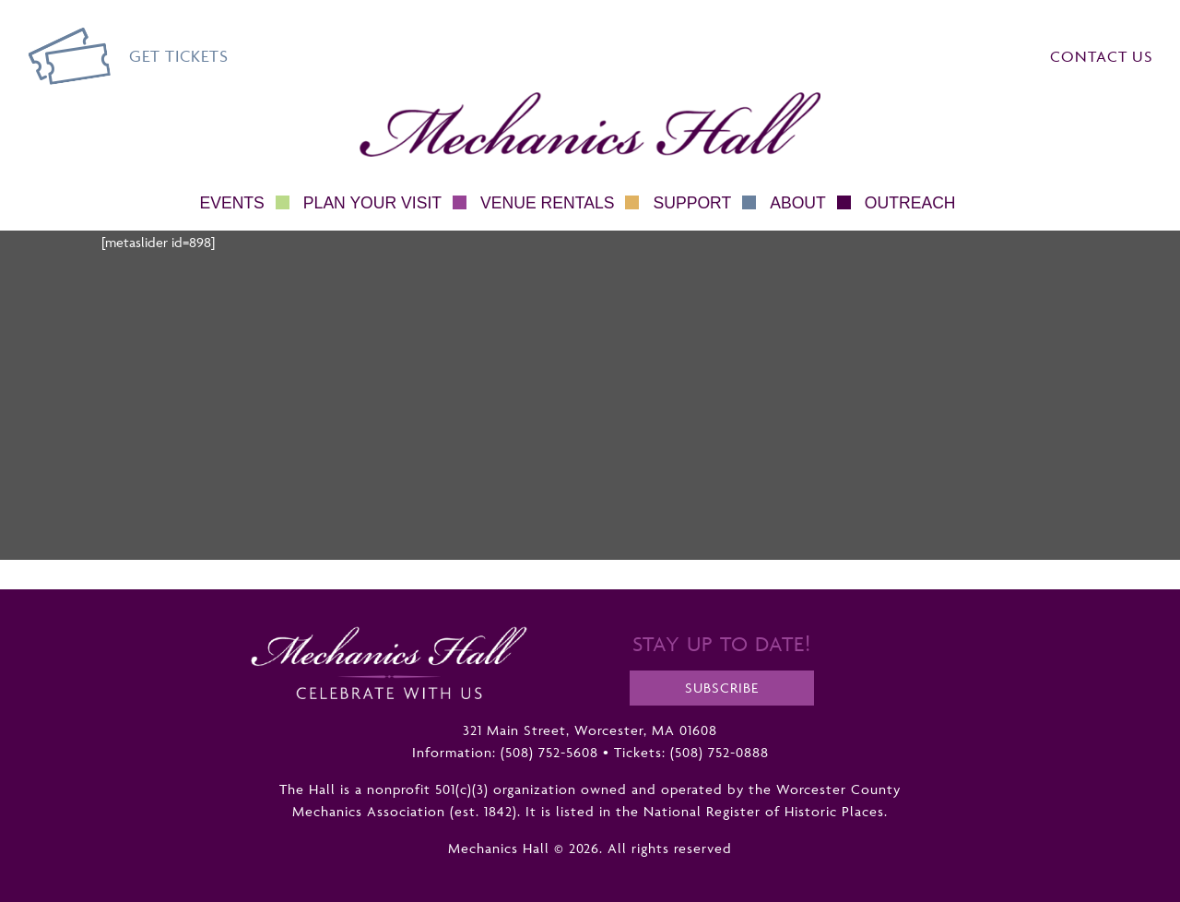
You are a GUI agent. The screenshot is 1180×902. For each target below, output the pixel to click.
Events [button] (244, 202)
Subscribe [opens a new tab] (722, 687)
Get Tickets (179, 55)
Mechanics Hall (404, 103)
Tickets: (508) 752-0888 (691, 752)
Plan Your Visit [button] (384, 202)
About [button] (810, 202)
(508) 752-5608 (549, 752)
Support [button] (704, 202)
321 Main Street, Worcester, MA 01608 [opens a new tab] (590, 730)
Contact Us (1101, 56)
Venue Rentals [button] (559, 202)
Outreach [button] (910, 203)
